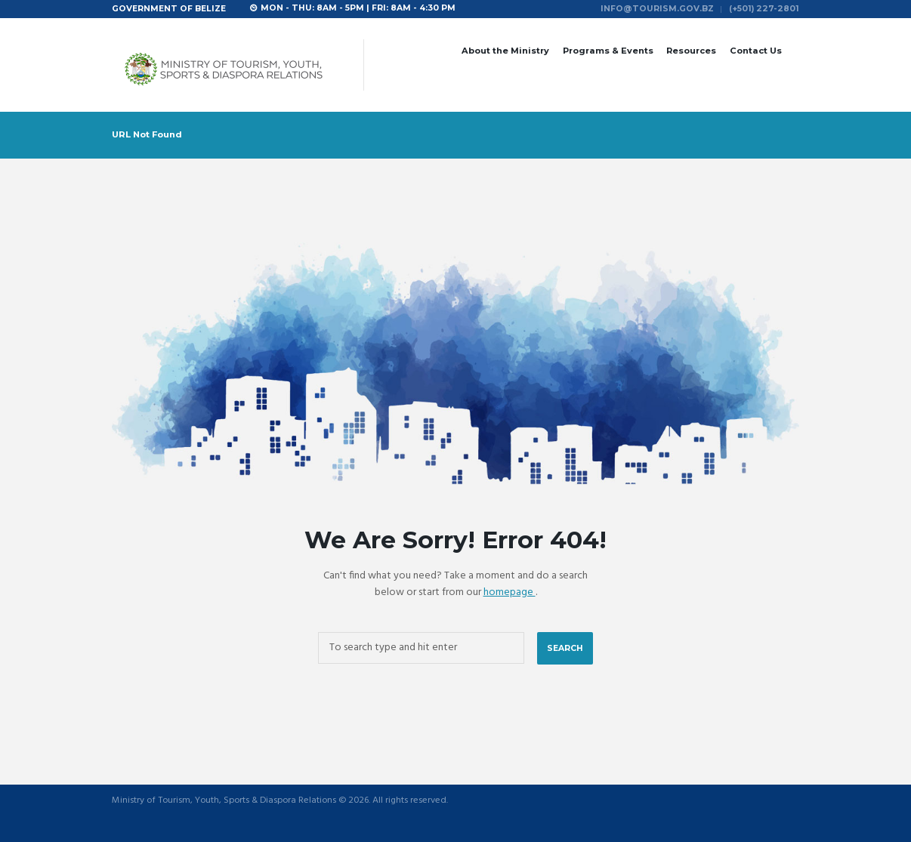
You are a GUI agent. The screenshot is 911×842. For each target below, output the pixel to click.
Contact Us (756, 50)
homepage (509, 592)
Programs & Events (608, 50)
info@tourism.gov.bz (657, 9)
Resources (691, 50)
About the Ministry (505, 50)
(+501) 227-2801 (764, 9)
